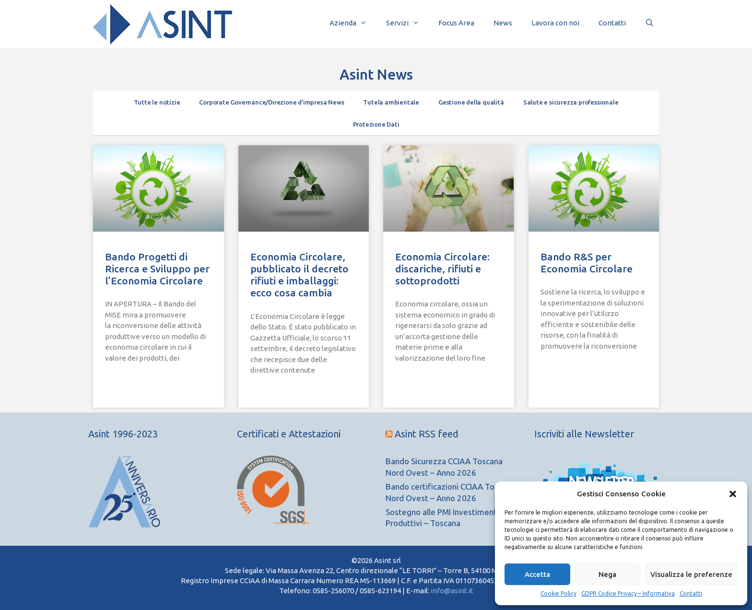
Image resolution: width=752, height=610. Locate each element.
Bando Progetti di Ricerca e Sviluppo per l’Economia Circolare (157, 268)
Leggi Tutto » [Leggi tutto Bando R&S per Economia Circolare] (562, 369)
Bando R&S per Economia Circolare (586, 262)
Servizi (407, 23)
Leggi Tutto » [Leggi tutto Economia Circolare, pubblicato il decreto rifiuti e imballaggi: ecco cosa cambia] (272, 394)
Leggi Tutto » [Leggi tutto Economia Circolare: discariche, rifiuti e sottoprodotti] (416, 381)
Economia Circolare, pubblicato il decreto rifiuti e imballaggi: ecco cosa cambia (299, 275)
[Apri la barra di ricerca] (649, 23)
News (503, 23)
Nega (607, 574)
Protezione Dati (376, 124)
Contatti (691, 593)
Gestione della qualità (471, 102)
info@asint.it (452, 591)
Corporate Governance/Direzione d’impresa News (271, 102)
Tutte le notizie (157, 102)
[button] (733, 494)
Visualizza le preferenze (691, 574)
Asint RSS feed (426, 433)
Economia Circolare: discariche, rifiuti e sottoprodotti (442, 268)
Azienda (352, 23)
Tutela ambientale (391, 102)
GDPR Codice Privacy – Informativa (628, 593)
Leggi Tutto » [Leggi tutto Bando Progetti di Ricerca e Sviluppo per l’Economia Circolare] (126, 381)
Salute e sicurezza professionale (571, 102)
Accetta (537, 574)
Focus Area (456, 23)
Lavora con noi (555, 23)
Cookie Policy (558, 593)
